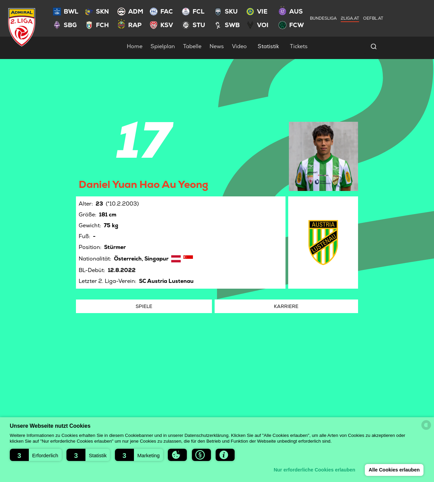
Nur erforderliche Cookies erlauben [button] (314, 470)
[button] (36, 455)
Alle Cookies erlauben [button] (394, 470)
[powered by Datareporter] (426, 425)
